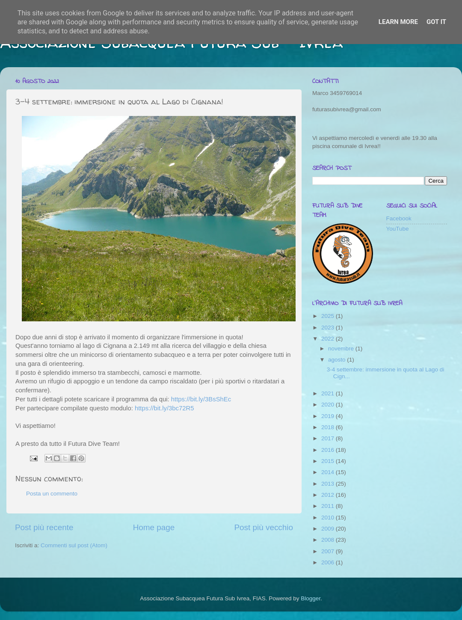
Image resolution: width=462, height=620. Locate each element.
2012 (328, 495)
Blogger (310, 598)
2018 (328, 427)
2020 (328, 404)
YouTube (397, 228)
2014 (328, 472)
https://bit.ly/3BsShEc (202, 399)
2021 (328, 393)
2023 (328, 327)
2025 (328, 316)
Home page (154, 527)
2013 (328, 484)
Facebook (399, 218)
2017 (328, 438)
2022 (328, 338)
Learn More (398, 22)
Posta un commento (51, 493)
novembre (341, 348)
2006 (328, 562)
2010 (328, 517)
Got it (436, 22)
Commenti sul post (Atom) (74, 545)
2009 (328, 528)
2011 (328, 506)
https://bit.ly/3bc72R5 (164, 408)
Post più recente (44, 527)
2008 (328, 540)
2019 (328, 416)
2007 (328, 551)
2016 (328, 450)
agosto (337, 359)
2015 (328, 461)
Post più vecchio (263, 527)
